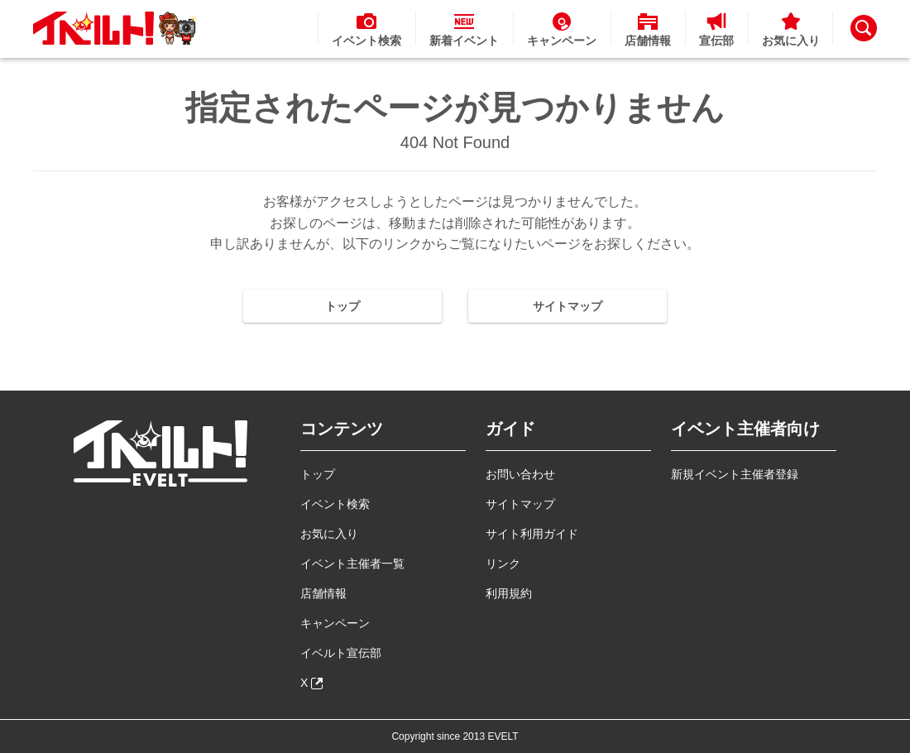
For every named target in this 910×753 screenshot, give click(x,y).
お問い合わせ (520, 474)
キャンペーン (335, 623)
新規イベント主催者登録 (734, 474)
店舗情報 (323, 593)
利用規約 (509, 593)
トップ (342, 306)
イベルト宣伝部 (340, 652)
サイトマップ (567, 306)
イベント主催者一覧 (352, 563)
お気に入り (329, 533)
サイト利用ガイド (532, 533)
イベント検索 (335, 504)
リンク (503, 563)
